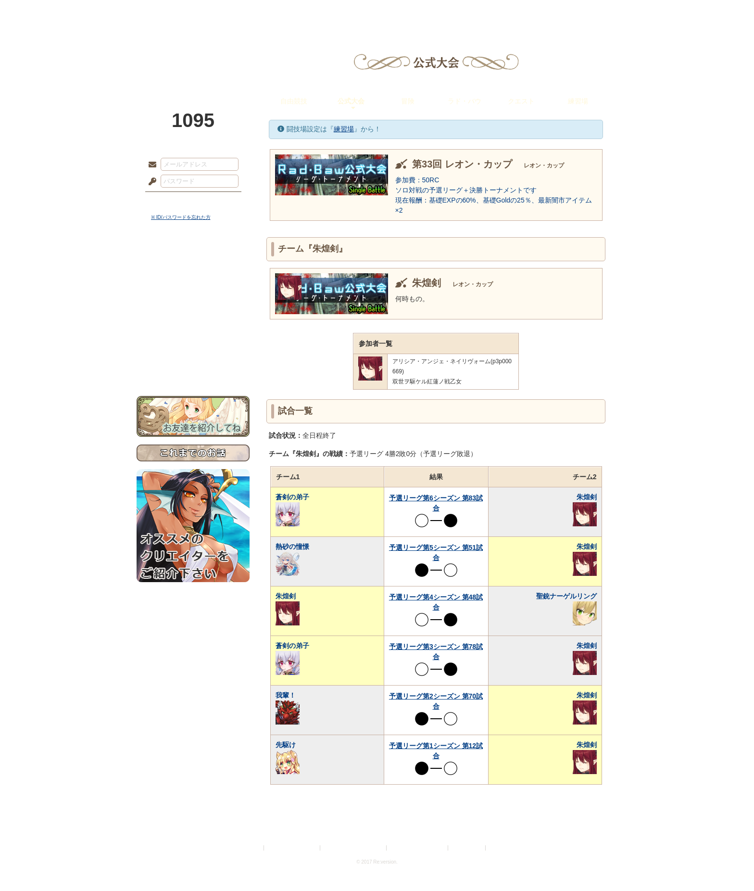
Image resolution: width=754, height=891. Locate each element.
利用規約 (250, 848)
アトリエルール (193, 323)
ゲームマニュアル (193, 296)
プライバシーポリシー (292, 848)
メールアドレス (150, 165)
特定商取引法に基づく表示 (354, 848)
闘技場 (582, 12)
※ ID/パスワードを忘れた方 (181, 217)
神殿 (240, 12)
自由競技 (293, 101)
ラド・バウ (464, 101)
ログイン (170, 201)
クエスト (521, 101)
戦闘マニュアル (193, 335)
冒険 (408, 101)
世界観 (193, 262)
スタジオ (445, 12)
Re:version (502, 848)
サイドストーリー (193, 279)
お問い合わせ (193, 365)
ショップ (513, 12)
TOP (171, 12)
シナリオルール (193, 311)
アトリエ (377, 12)
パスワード (150, 182)
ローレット (309, 12)
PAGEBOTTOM (730, 864)
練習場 (578, 101)
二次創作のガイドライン (417, 848)
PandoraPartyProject (193, 52)
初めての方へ (193, 349)
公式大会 (351, 101)
